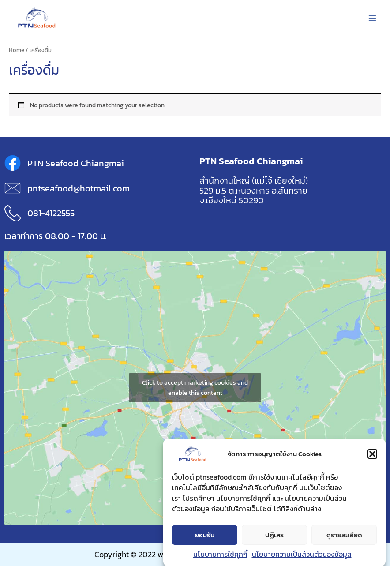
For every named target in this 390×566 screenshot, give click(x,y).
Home (16, 50)
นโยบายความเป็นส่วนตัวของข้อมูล (302, 557)
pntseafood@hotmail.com (78, 188)
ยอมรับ (205, 538)
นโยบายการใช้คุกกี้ (220, 557)
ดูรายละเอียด (344, 538)
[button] (372, 457)
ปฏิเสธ (274, 538)
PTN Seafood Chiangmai (75, 163)
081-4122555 (51, 213)
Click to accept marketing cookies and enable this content (195, 387)
